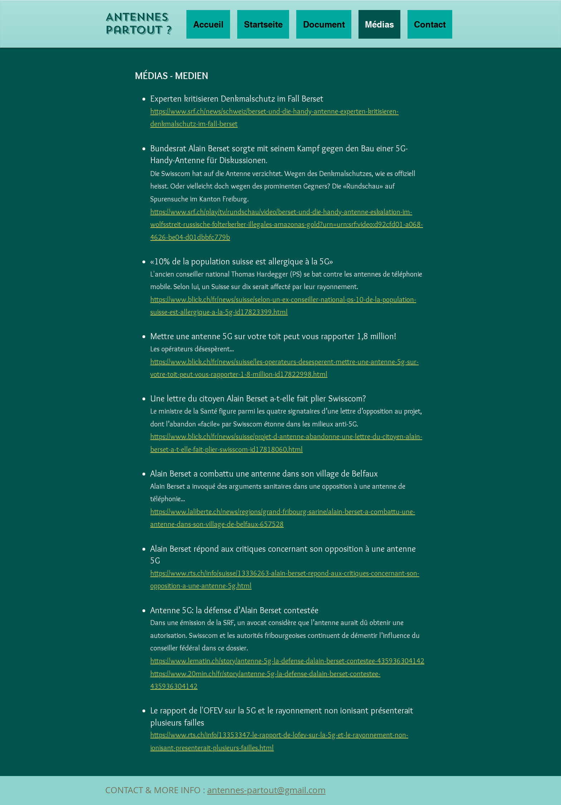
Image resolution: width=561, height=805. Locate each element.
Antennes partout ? (138, 23)
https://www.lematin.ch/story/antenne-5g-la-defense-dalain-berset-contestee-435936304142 (287, 661)
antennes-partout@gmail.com (266, 790)
